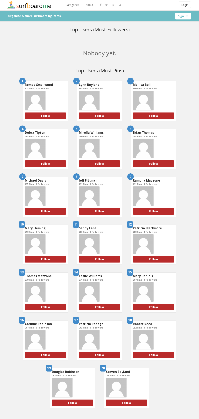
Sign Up (183, 16)
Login (184, 5)
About (91, 5)
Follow (45, 116)
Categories (73, 5)
